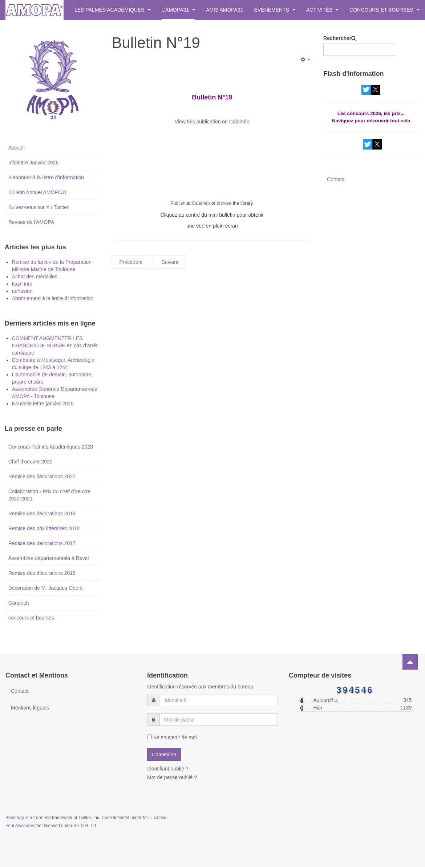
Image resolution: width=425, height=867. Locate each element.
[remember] (149, 737)
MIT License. (155, 817)
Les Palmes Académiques (112, 10)
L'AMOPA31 (178, 10)
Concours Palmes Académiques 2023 (50, 447)
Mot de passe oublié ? (172, 777)
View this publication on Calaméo (212, 121)
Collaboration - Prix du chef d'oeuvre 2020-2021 (49, 495)
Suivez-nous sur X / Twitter (38, 207)
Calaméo (201, 203)
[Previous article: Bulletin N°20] (131, 262)
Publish (177, 203)
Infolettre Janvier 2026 (33, 162)
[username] (219, 700)
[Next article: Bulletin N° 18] (170, 262)
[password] (218, 719)
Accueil (16, 148)
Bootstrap (14, 817)
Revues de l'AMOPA (31, 222)
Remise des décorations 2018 (42, 513)
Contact (335, 179)
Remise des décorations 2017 (42, 543)
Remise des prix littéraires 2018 (44, 528)
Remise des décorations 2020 (42, 476)
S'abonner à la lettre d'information (46, 177)
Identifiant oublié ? (168, 769)
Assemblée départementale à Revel (48, 558)
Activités (322, 10)
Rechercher (337, 38)
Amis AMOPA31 (224, 10)
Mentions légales (30, 708)
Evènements (274, 10)
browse (224, 203)
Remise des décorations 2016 (42, 573)
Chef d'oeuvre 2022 (30, 462)
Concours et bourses (384, 10)
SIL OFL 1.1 (85, 825)
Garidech (18, 603)
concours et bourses (31, 618)
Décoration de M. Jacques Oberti (45, 588)
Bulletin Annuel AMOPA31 (37, 192)
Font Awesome (19, 825)
